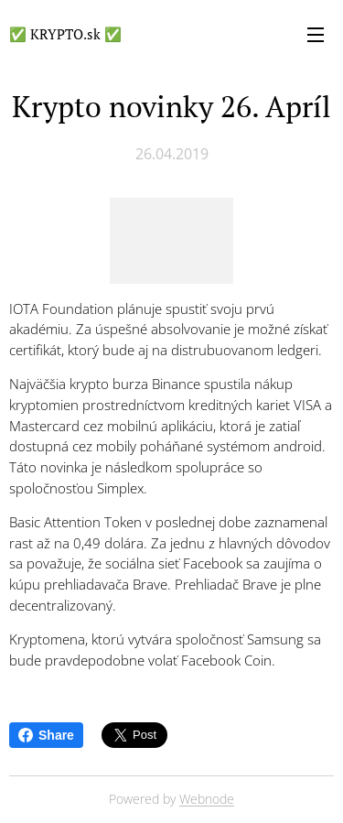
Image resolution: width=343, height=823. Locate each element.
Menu (315, 35)
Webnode (206, 798)
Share (46, 735)
